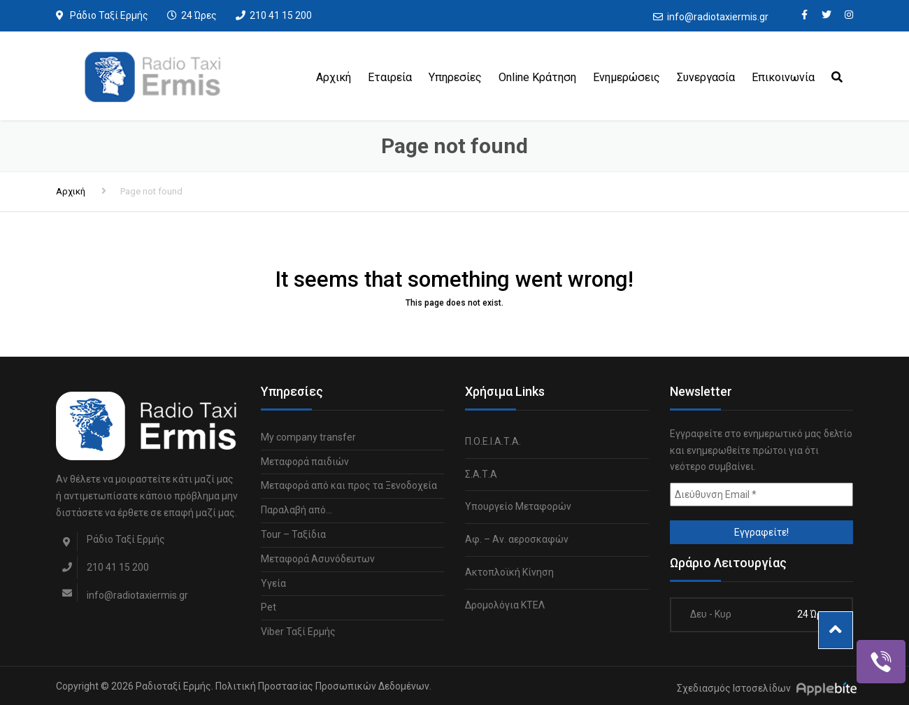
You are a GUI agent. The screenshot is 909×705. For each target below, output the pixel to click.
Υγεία (273, 583)
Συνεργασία (706, 77)
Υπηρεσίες (455, 77)
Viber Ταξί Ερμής (298, 631)
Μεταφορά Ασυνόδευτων (318, 558)
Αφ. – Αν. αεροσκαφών (516, 539)
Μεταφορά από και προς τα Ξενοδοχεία (349, 485)
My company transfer (308, 437)
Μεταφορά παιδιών (305, 461)
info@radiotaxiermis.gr (717, 16)
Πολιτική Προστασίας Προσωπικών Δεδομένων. (323, 686)
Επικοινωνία (783, 77)
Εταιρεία (390, 77)
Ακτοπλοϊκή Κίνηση (509, 572)
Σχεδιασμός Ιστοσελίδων (734, 688)
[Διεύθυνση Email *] (762, 494)
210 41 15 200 (281, 15)
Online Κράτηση (537, 77)
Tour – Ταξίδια (293, 534)
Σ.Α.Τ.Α (481, 474)
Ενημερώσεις (626, 77)
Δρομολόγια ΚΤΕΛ (505, 605)
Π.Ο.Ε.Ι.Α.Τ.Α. (493, 441)
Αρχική (333, 77)
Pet (268, 607)
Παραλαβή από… (296, 509)
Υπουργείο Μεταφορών (518, 506)
